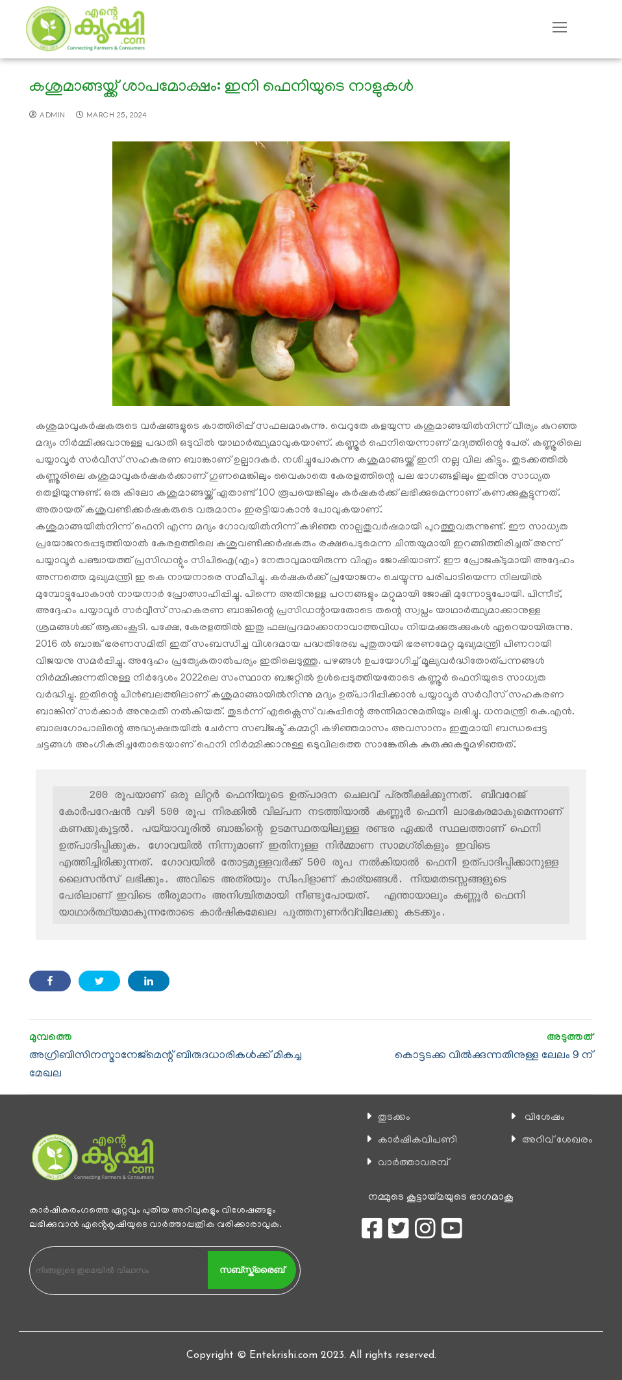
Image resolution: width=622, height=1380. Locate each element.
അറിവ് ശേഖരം (557, 1140)
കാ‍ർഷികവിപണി (417, 1140)
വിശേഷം (545, 1118)
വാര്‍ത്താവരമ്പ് (413, 1163)
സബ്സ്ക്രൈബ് (251, 1270)
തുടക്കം (394, 1118)
